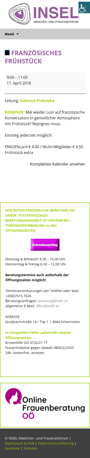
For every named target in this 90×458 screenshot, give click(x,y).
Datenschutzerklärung (56, 443)
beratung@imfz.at (52, 301)
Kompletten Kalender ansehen (57, 164)
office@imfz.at (47, 306)
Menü (9, 33)
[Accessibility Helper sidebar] (84, 7)
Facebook (12, 448)
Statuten (30, 448)
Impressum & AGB (19, 443)
